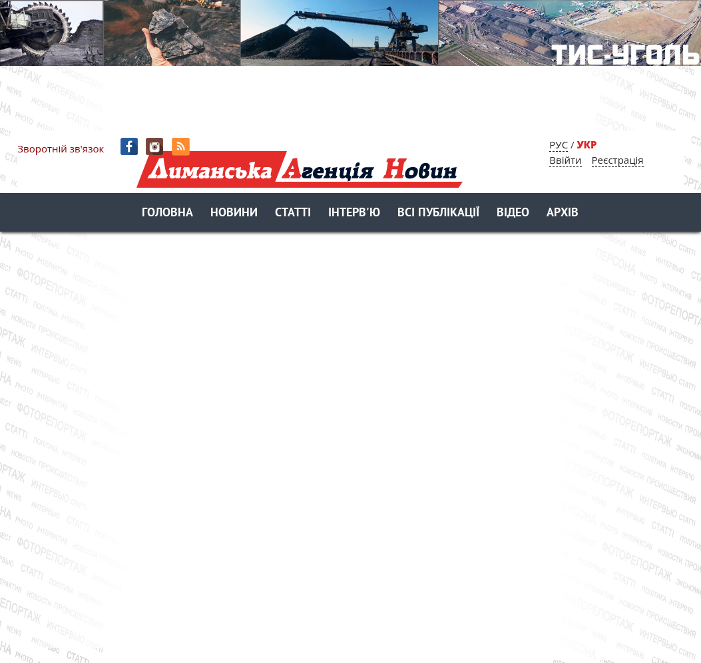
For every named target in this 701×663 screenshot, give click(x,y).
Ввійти (565, 159)
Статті (293, 213)
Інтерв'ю (354, 213)
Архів (563, 213)
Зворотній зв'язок (60, 148)
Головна (167, 213)
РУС (558, 144)
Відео (513, 213)
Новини (234, 213)
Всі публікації (438, 213)
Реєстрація (618, 159)
